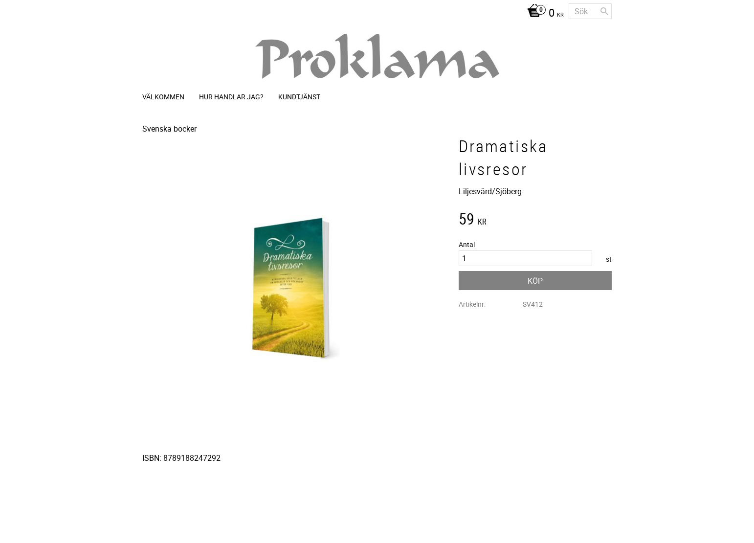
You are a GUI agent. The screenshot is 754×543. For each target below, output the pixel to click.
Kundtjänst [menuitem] (299, 96)
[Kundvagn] (543, 13)
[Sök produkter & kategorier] (590, 11)
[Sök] (604, 11)
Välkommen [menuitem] (163, 96)
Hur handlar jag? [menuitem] (231, 96)
